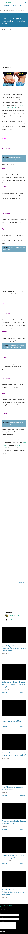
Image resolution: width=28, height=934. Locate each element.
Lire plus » (23, 656)
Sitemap (2, 906)
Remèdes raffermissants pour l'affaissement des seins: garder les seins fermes (13, 892)
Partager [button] (21, 582)
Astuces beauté (5, 5)
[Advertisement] (14, 49)
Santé (14, 5)
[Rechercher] (25, 3)
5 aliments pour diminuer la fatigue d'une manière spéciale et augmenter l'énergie (13, 684)
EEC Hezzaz (6, 3)
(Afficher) (11, 67)
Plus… (21, 5)
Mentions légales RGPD (6, 905)
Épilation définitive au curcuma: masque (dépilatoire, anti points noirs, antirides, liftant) (14, 648)
